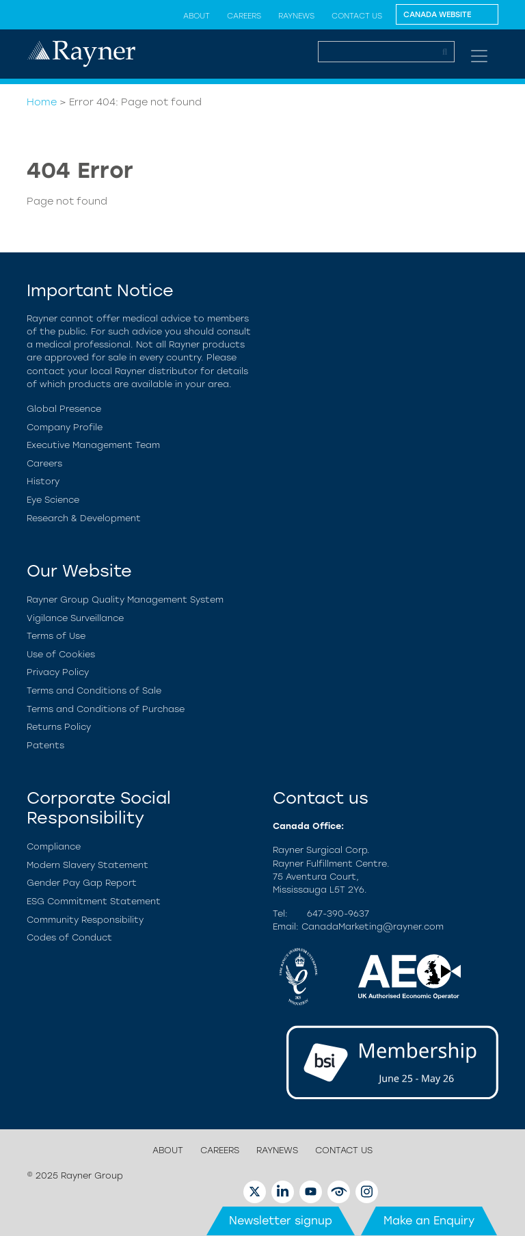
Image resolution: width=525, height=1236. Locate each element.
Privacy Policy (58, 672)
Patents (45, 745)
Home (42, 102)
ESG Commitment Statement (94, 901)
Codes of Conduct (69, 937)
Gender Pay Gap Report (82, 883)
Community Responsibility (85, 920)
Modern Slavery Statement (87, 865)
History (43, 481)
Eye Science (53, 500)
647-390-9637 (338, 913)
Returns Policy (59, 727)
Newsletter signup (280, 1220)
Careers (244, 16)
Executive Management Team (93, 445)
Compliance (54, 846)
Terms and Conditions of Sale (94, 690)
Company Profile (65, 427)
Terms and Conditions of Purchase (106, 709)
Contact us (357, 16)
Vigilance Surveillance (75, 618)
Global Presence (64, 409)
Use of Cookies (61, 654)
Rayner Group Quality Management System (125, 599)
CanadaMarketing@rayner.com (372, 926)
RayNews (296, 16)
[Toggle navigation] (479, 56)
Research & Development (84, 518)
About (196, 16)
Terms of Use (56, 636)
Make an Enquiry (428, 1220)
